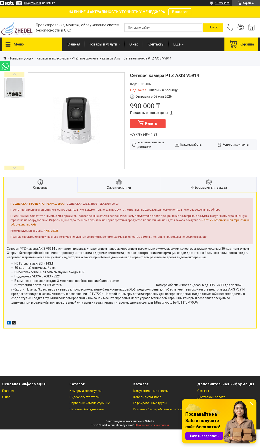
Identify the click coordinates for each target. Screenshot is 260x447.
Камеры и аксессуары (53, 58)
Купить (151, 123)
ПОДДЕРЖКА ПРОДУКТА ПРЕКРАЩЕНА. (37, 203)
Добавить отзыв (241, 27)
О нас (134, 44)
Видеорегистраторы (85, 397)
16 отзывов (222, 3)
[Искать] (213, 27)
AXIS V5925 (51, 230)
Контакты (156, 44)
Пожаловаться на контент (152, 425)
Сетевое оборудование (87, 409)
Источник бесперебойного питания (159, 409)
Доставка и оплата (211, 397)
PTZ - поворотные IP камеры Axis (96, 58)
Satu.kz (149, 421)
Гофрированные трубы (150, 403)
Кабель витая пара (147, 397)
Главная (73, 44)
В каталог (180, 12)
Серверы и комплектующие (90, 403)
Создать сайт (32, 3)
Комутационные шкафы (150, 391)
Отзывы (203, 391)
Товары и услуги (103, 44)
